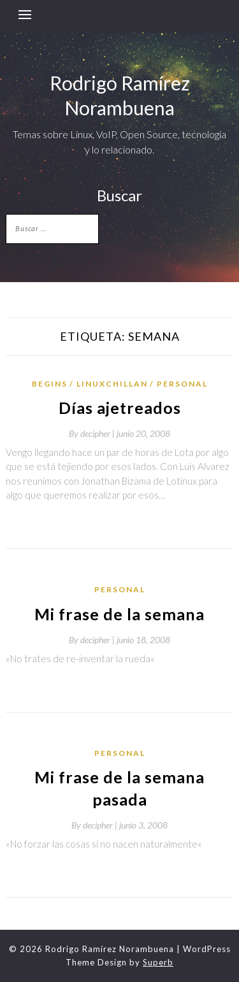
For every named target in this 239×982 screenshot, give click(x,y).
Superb (158, 962)
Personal (182, 383)
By (93, 433)
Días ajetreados (120, 407)
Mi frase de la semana (119, 613)
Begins (50, 383)
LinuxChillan (112, 383)
